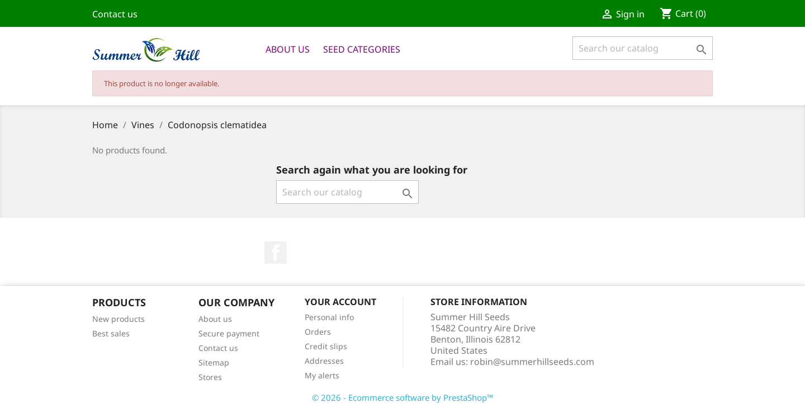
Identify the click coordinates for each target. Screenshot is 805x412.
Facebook (275, 252)
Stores (210, 377)
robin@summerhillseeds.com (532, 361)
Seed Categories (361, 49)
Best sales (111, 333)
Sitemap (213, 362)
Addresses (324, 360)
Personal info (329, 317)
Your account (340, 302)
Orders (318, 331)
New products (118, 318)
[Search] (642, 48)
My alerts (322, 375)
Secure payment (228, 333)
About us (288, 49)
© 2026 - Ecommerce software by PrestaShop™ (403, 397)
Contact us (115, 14)
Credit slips (326, 346)
